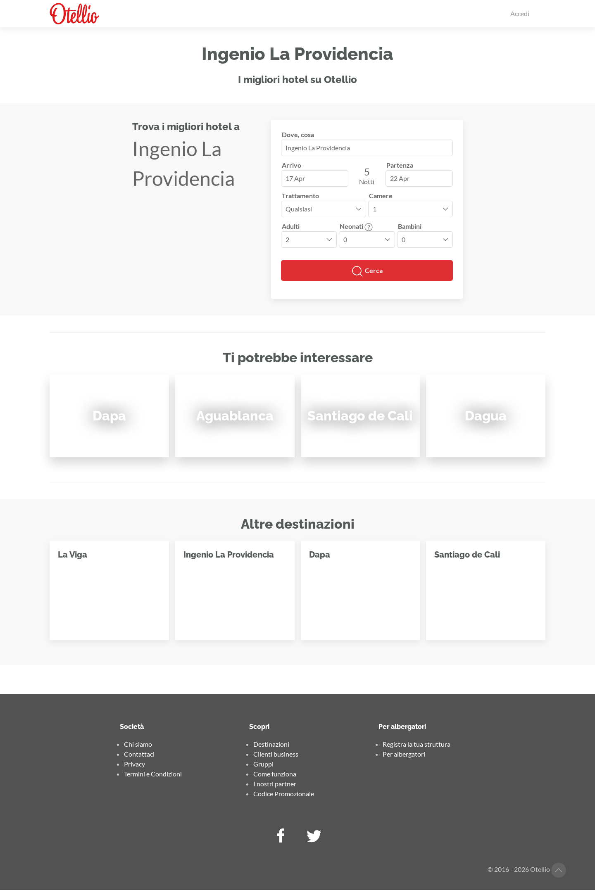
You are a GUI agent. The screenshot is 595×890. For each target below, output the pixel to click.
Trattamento (300, 195)
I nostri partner (274, 784)
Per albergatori (404, 754)
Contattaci (139, 754)
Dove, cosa (298, 134)
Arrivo (291, 165)
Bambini (409, 226)
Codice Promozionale (283, 793)
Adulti (291, 226)
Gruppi (263, 764)
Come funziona (274, 774)
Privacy (134, 764)
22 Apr (399, 178)
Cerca (367, 271)
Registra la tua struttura (416, 744)
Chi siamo (138, 744)
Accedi (519, 13)
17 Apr (295, 178)
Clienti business (275, 754)
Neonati (356, 226)
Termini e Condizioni (153, 774)
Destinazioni (271, 744)
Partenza (399, 165)
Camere (381, 195)
